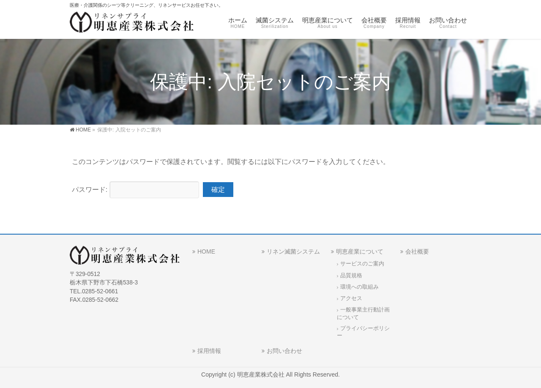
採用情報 (209, 350)
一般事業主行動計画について (363, 313)
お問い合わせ (284, 350)
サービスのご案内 (362, 264)
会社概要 (417, 251)
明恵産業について (359, 251)
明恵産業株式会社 (261, 374)
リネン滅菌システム (293, 251)
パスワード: (135, 189)
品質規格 (351, 276)
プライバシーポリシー (363, 332)
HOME (206, 251)
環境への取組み (359, 287)
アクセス (351, 298)
